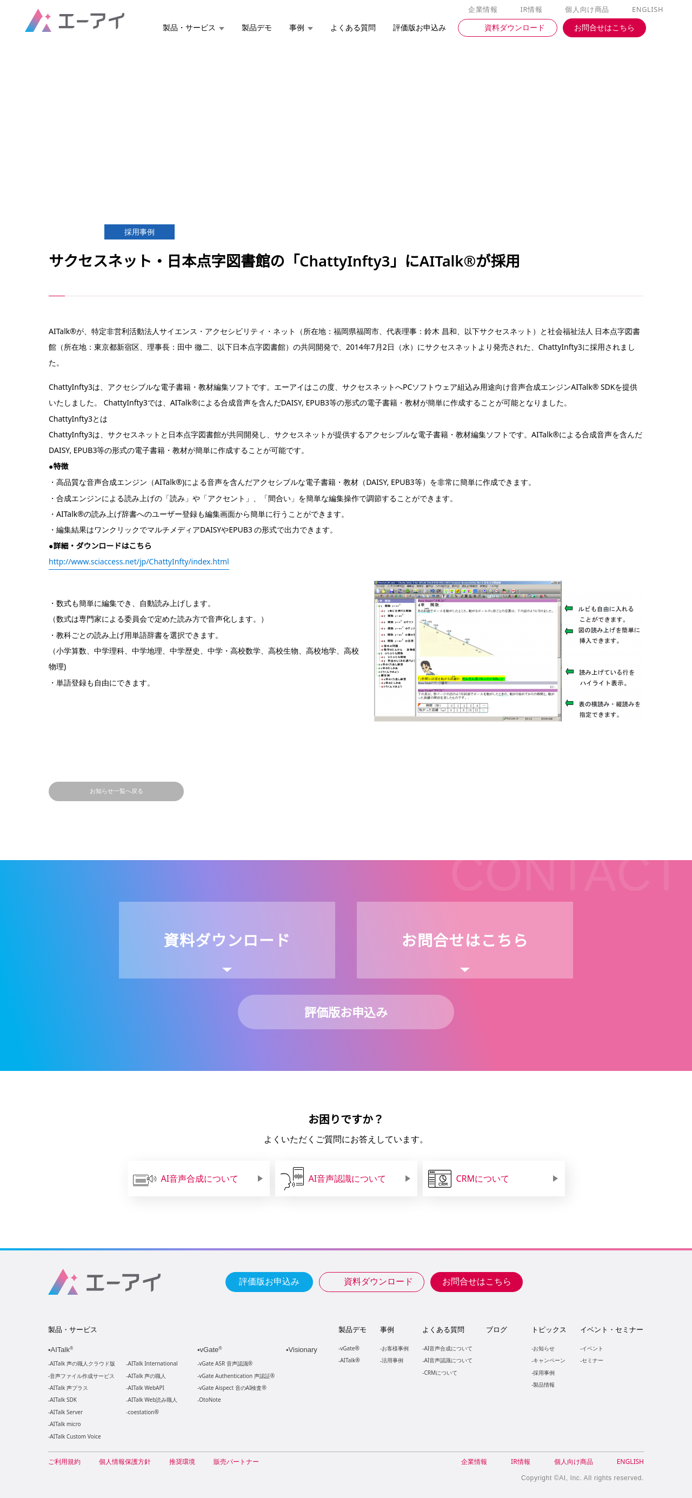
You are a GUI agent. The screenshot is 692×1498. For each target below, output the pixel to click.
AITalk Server (66, 1412)
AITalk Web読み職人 (152, 1400)
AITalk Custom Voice (75, 1437)
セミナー (592, 1360)
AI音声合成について (448, 1348)
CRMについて (440, 1372)
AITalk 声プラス (69, 1388)
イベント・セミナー (611, 1329)
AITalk (63, 1350)
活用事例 (392, 1360)
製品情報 (543, 1384)
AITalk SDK (63, 1400)
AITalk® (349, 1360)
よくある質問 (443, 1329)
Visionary (304, 1350)
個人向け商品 (589, 10)
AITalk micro (65, 1424)
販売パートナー (236, 1461)
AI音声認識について (448, 1360)
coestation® (142, 1412)
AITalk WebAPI (146, 1388)
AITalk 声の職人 (147, 1376)
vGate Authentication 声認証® (235, 1376)
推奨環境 (182, 1461)
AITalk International (153, 1364)
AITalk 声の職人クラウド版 (82, 1364)
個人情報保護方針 (125, 1461)
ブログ (496, 1329)
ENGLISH (648, 10)
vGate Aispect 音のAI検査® (231, 1388)
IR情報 (533, 10)
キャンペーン (549, 1360)
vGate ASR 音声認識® (224, 1364)
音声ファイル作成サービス (82, 1376)
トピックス (548, 1329)
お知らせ (543, 1348)
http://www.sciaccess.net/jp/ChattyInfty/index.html (141, 561)
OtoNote (209, 1400)
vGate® (349, 1348)
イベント (592, 1348)
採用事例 (543, 1372)
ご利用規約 (64, 1461)
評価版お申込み (269, 1280)
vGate (211, 1350)
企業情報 (485, 10)
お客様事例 (395, 1348)
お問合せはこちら (476, 1280)
